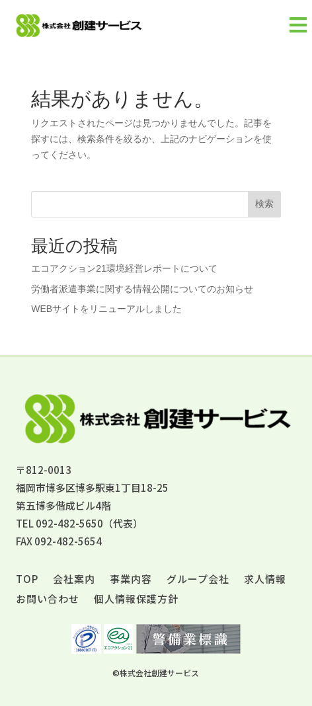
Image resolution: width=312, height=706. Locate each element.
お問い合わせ (47, 600)
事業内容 (131, 580)
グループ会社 (198, 580)
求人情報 (265, 580)
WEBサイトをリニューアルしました (106, 308)
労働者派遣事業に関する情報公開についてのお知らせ (142, 289)
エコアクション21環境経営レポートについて (124, 268)
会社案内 (74, 580)
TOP (27, 580)
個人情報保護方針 (136, 600)
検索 (264, 203)
